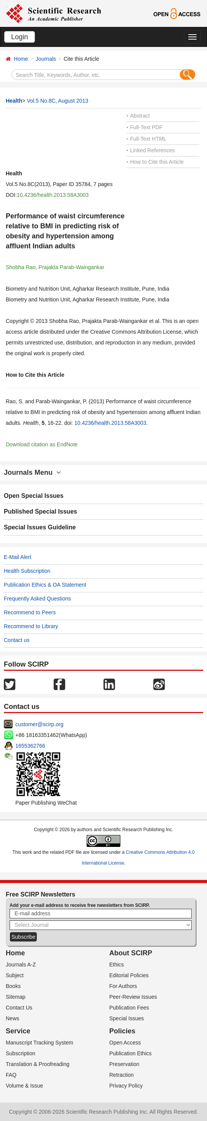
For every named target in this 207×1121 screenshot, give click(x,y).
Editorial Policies (129, 975)
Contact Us (19, 1008)
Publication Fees (129, 1008)
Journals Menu (32, 472)
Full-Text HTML (146, 139)
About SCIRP (130, 953)
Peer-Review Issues (133, 997)
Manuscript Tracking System (39, 1043)
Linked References (151, 150)
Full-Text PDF (145, 127)
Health (14, 101)
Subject (15, 975)
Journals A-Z (21, 964)
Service (18, 1031)
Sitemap (15, 997)
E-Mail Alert (17, 557)
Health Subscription (27, 571)
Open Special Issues (34, 495)
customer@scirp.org (39, 724)
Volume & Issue (24, 1086)
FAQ (11, 1075)
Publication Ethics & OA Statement (45, 585)
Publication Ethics (130, 1053)
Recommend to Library (31, 626)
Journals (46, 59)
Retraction (121, 1075)
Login (19, 37)
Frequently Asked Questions (37, 598)
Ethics (116, 964)
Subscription (20, 1053)
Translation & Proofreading (37, 1064)
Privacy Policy (126, 1086)
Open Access (125, 1043)
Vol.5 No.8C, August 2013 (57, 101)
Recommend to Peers (30, 612)
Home (21, 59)
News (12, 1018)
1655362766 (30, 746)
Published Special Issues (40, 511)
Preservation (124, 1064)
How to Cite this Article (155, 162)
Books (13, 986)
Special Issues (126, 1018)
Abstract (138, 116)
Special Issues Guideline (40, 527)
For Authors (123, 986)
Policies (122, 1031)
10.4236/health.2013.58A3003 (53, 195)
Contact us (17, 640)
